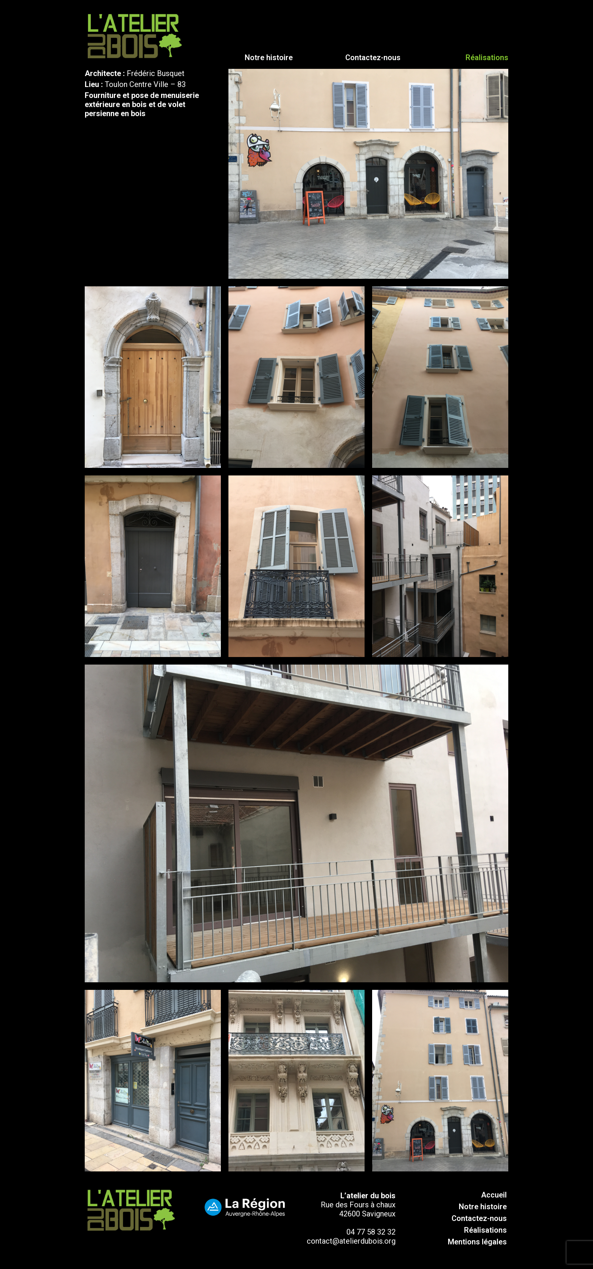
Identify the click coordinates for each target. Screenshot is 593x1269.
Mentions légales (477, 1241)
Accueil (494, 1194)
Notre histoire (269, 57)
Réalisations (485, 1230)
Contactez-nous (373, 57)
